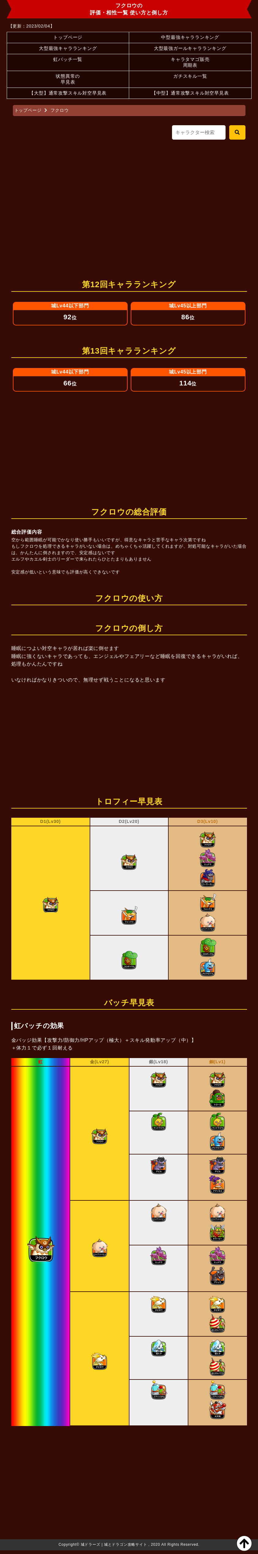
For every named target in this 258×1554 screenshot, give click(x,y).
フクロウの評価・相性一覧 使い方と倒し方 (129, 8)
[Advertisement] (129, 204)
